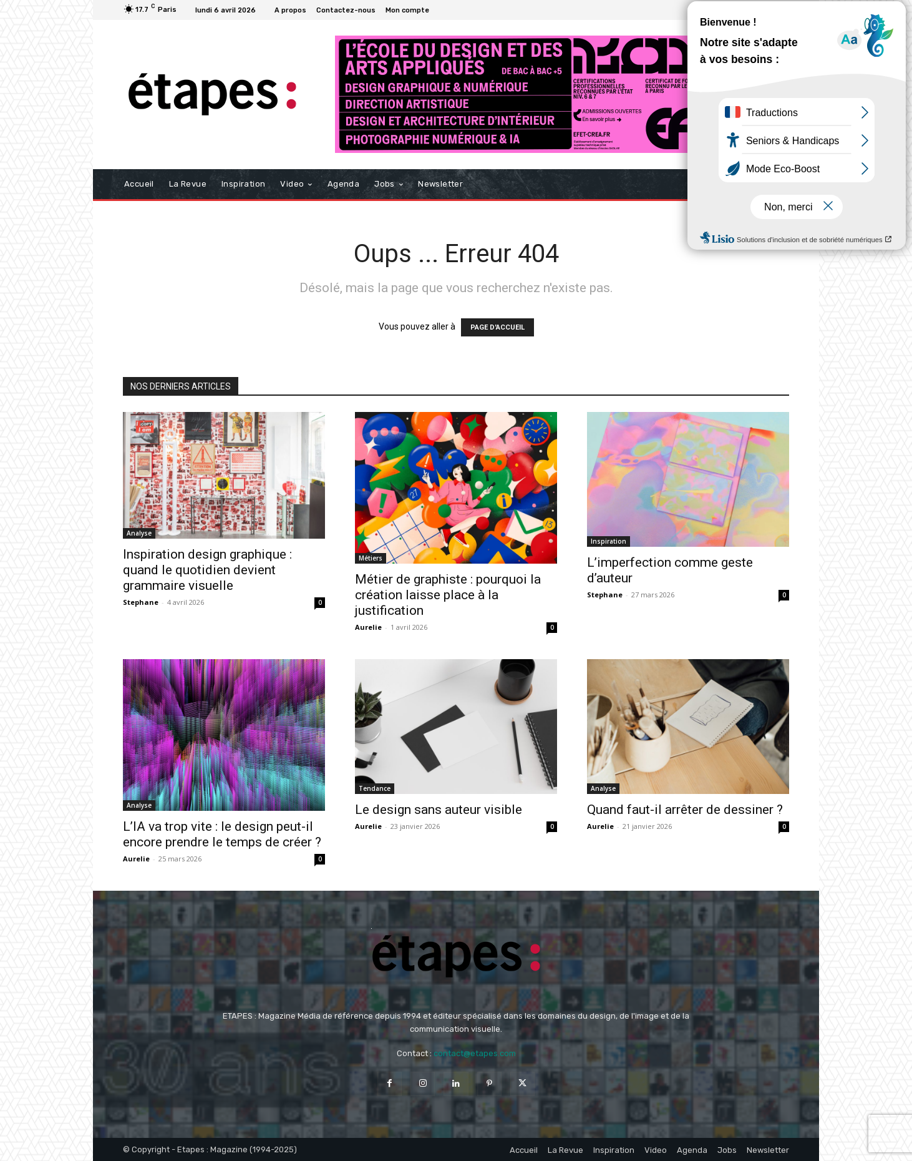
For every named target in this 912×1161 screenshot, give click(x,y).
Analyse (139, 533)
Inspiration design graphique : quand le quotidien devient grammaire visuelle (207, 570)
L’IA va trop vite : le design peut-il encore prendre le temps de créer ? (222, 834)
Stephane (140, 602)
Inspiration (608, 541)
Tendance (375, 788)
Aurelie (368, 627)
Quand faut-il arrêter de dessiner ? (685, 809)
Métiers (370, 558)
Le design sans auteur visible (438, 809)
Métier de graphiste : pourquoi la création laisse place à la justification (448, 595)
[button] (774, 184)
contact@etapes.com (475, 1053)
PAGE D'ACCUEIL (497, 327)
